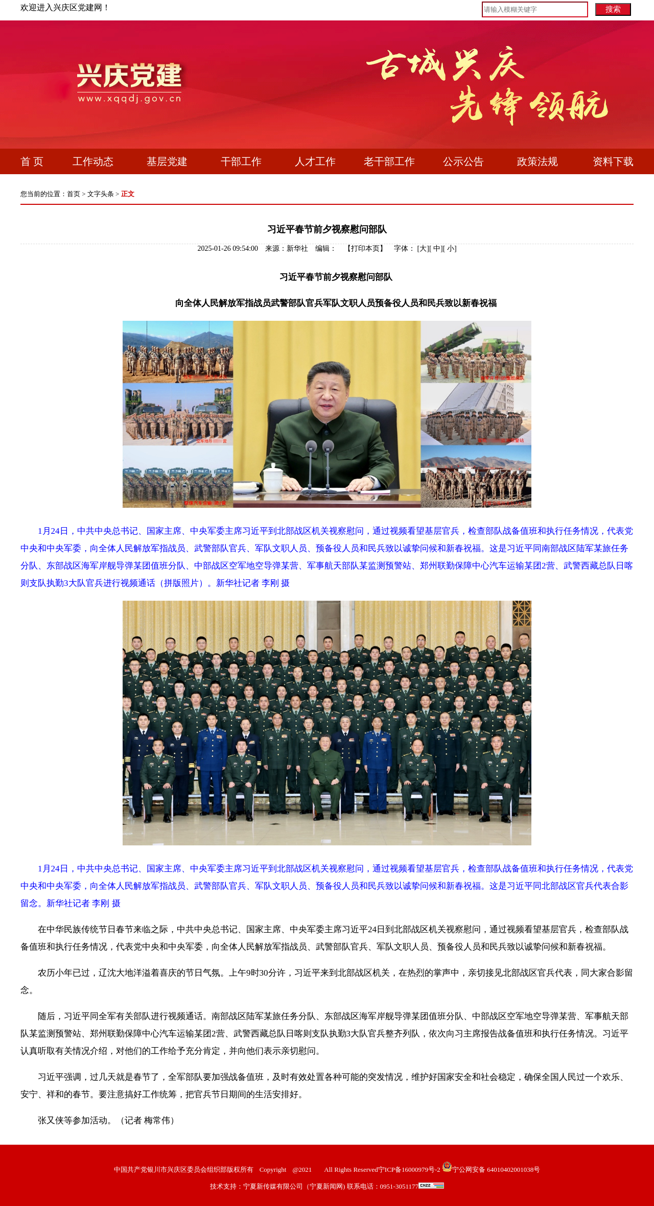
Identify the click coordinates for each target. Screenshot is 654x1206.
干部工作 (241, 161)
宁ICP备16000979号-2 (409, 1169)
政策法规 (537, 161)
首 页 (31, 161)
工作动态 (93, 161)
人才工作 (315, 161)
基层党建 (167, 161)
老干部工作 (389, 161)
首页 (73, 194)
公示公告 (463, 161)
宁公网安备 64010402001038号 (496, 1169)
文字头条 (100, 194)
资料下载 (613, 161)
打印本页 (365, 248)
